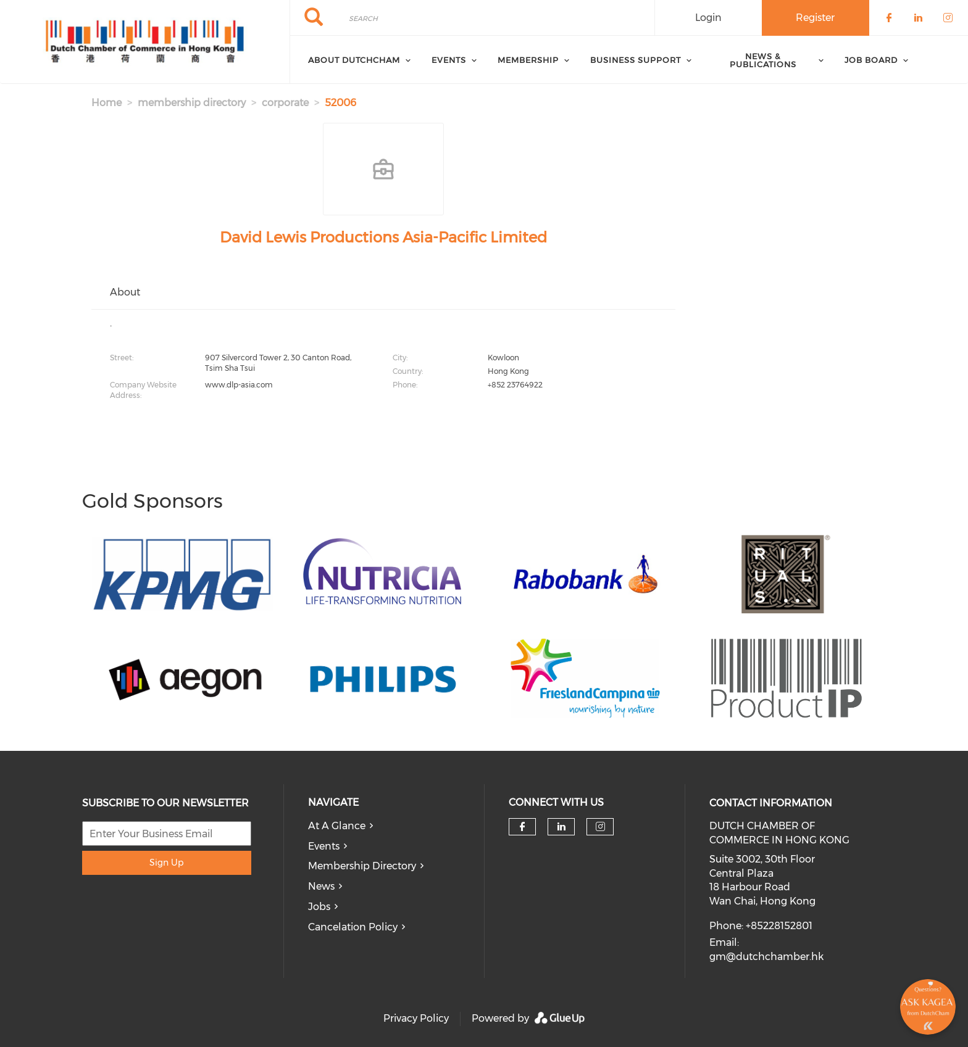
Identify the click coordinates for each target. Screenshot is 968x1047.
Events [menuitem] (449, 60)
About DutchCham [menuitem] (354, 60)
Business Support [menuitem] (635, 60)
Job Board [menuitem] (871, 60)
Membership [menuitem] (528, 60)
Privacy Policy (416, 1018)
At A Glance (336, 826)
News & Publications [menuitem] (763, 60)
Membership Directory (362, 866)
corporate (285, 103)
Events (324, 846)
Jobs (319, 907)
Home (106, 103)
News (321, 886)
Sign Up (166, 862)
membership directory (192, 103)
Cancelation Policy (353, 927)
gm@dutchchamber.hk (766, 956)
